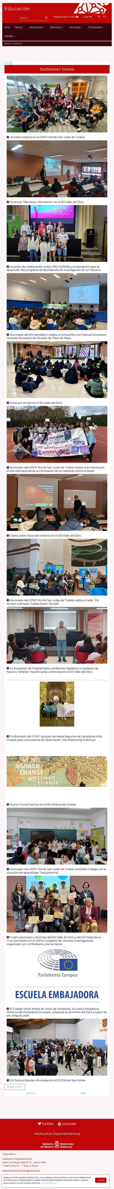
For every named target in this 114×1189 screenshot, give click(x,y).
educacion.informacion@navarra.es (21, 1170)
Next (83, 1093)
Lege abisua (9, 1154)
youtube (67, 1123)
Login (87, 16)
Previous (30, 1093)
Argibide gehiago (48, 1183)
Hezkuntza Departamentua (57, 1133)
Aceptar (100, 1180)
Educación (17, 8)
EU (104, 16)
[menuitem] (7, 27)
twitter (45, 1123)
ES (99, 16)
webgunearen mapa (65, 16)
